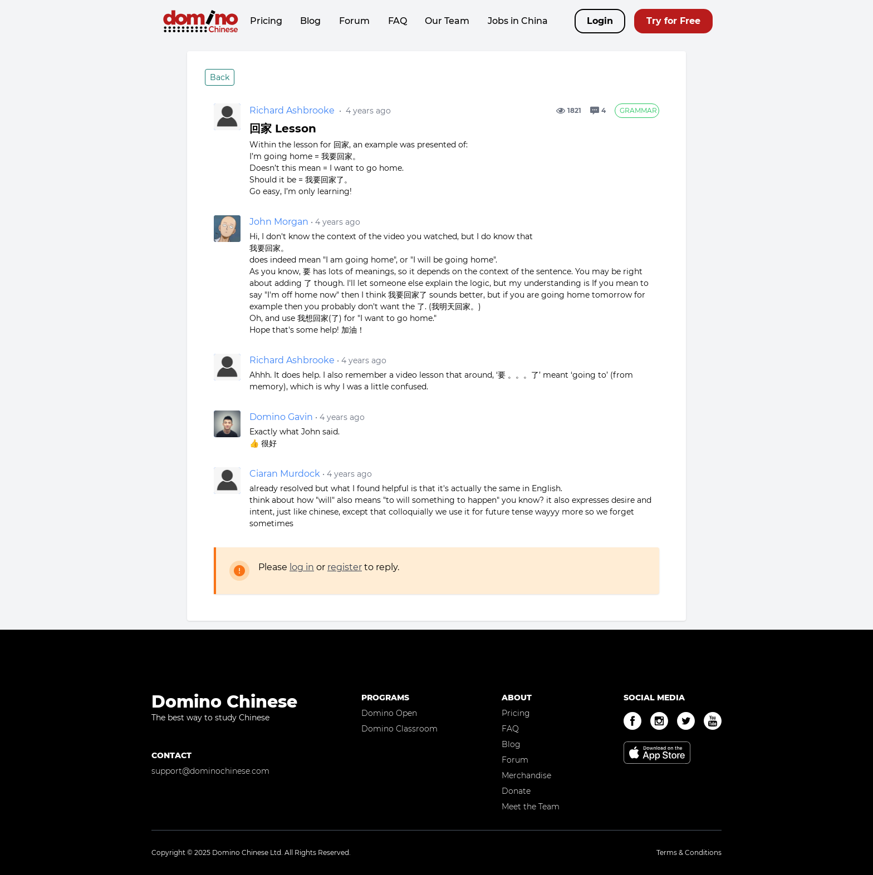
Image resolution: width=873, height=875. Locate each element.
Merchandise (526, 775)
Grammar (638, 110)
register (344, 567)
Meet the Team (531, 807)
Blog (310, 21)
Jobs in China (518, 21)
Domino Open (389, 713)
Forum (354, 21)
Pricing (266, 21)
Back (219, 77)
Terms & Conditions (689, 852)
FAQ (397, 21)
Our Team (447, 21)
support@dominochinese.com (210, 771)
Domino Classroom (399, 729)
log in (302, 567)
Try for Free (673, 21)
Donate (516, 791)
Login (600, 21)
